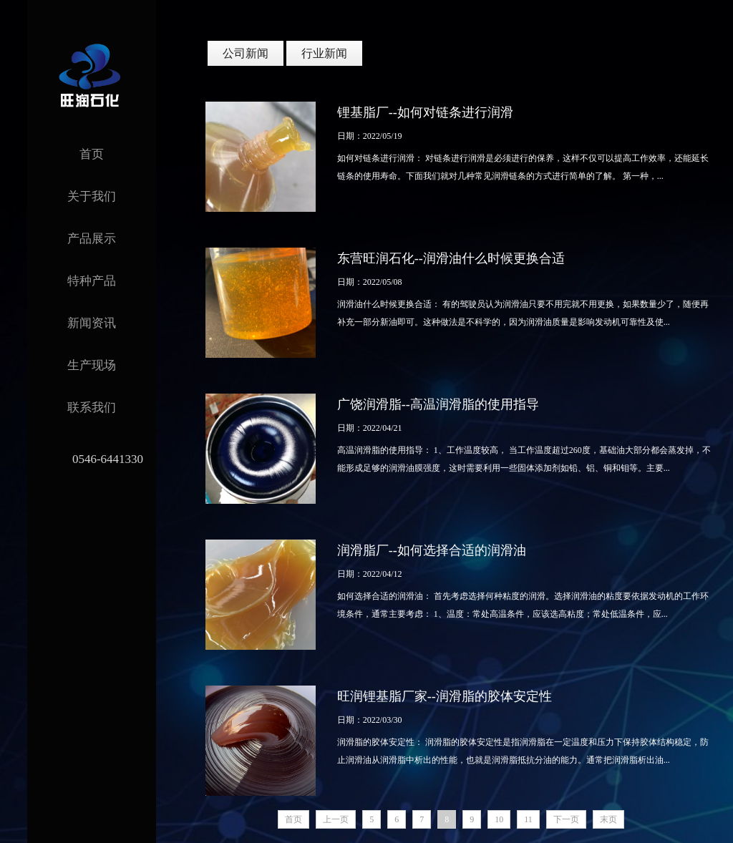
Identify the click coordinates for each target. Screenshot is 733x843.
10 (499, 819)
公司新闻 (245, 53)
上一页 (336, 819)
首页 (91, 154)
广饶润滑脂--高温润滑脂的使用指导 (438, 404)
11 (528, 819)
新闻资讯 (91, 323)
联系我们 (91, 407)
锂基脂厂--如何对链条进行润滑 (425, 112)
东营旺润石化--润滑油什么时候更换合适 (451, 258)
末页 (608, 819)
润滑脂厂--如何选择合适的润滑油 (431, 550)
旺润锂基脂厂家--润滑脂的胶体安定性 (444, 696)
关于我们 (91, 196)
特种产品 (91, 281)
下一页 (566, 819)
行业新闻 (324, 53)
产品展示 (91, 238)
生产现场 (91, 365)
